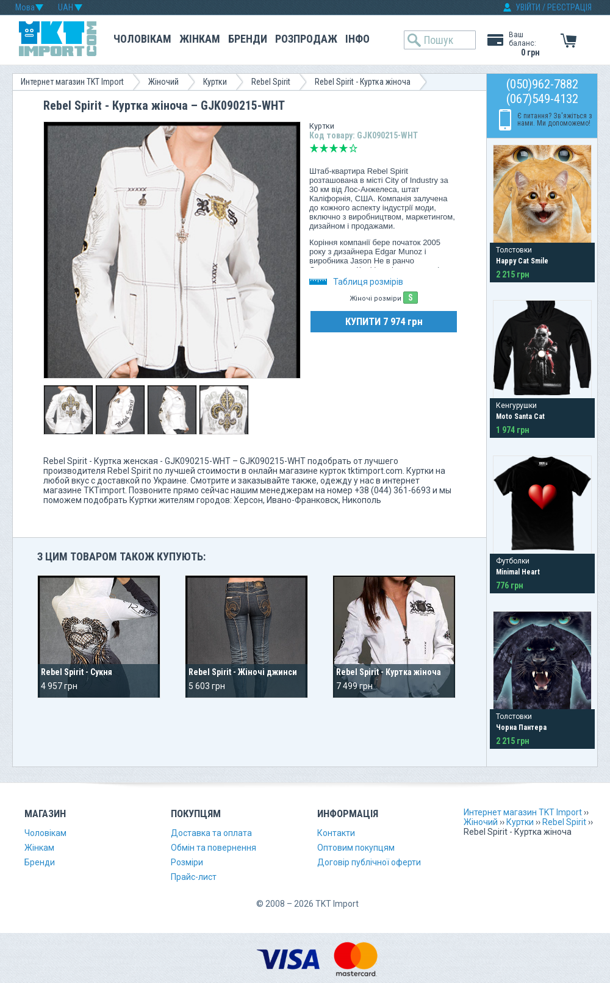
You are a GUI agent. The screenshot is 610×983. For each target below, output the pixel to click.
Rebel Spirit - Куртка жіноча (388, 672)
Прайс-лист (194, 877)
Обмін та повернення (213, 848)
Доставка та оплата (211, 833)
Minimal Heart (518, 572)
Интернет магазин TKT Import (72, 82)
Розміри (187, 862)
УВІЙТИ (527, 7)
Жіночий (163, 82)
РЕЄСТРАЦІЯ (569, 7)
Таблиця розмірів (356, 282)
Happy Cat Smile (522, 261)
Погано (324, 148)
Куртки (215, 82)
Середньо (334, 148)
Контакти (336, 833)
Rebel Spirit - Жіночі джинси (242, 672)
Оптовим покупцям (356, 848)
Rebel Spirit (270, 82)
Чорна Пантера (521, 727)
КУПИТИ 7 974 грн (384, 321)
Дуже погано (314, 148)
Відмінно (353, 148)
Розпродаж (306, 38)
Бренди (247, 38)
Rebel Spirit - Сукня (76, 672)
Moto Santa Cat (520, 416)
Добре (343, 148)
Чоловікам (142, 38)
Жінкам (199, 38)
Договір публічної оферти (369, 862)
